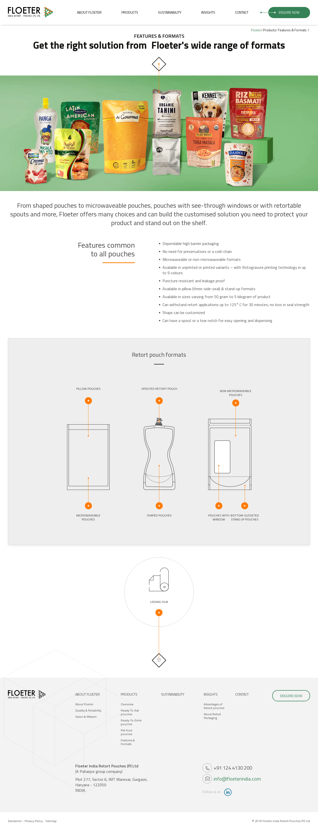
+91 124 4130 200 (233, 768)
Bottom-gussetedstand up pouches (245, 511)
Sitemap (51, 821)
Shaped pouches (159, 510)
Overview (127, 704)
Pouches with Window (218, 511)
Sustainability (169, 12)
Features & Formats (128, 742)
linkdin (228, 792)
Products (129, 12)
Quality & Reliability (88, 710)
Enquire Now (289, 12)
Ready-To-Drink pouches (131, 722)
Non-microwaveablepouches (235, 397)
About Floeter (89, 12)
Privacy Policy (34, 821)
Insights (208, 12)
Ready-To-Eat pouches (130, 712)
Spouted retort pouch (159, 395)
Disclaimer (15, 821)
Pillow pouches (88, 395)
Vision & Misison (86, 716)
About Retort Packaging (212, 716)
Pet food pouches (126, 732)
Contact (241, 12)
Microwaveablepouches (88, 511)
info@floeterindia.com (237, 779)
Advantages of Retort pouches (214, 706)
